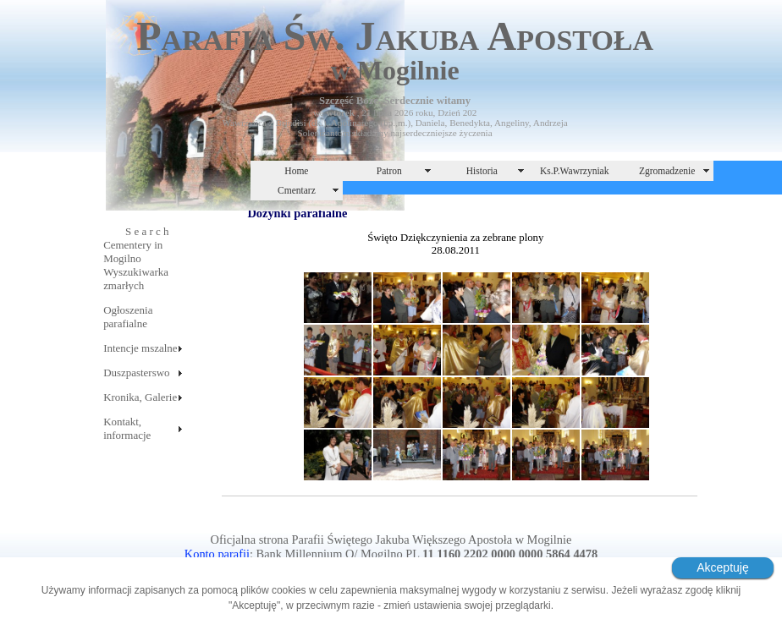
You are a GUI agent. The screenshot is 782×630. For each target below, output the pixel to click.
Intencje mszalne (140, 348)
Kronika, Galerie (140, 397)
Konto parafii (217, 554)
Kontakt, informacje (127, 428)
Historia (482, 171)
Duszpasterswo (136, 372)
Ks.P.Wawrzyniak (574, 171)
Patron (389, 171)
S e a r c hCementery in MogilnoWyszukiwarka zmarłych (135, 258)
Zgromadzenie (667, 171)
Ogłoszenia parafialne (127, 317)
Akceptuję (722, 567)
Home (296, 171)
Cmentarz (297, 190)
